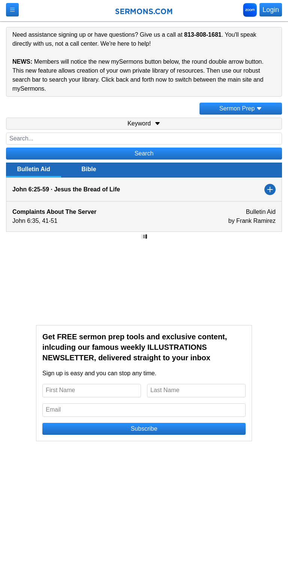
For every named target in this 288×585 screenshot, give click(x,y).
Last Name (164, 390)
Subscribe (143, 428)
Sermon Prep (240, 108)
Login (270, 9)
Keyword (144, 123)
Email (53, 409)
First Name (60, 390)
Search (144, 153)
